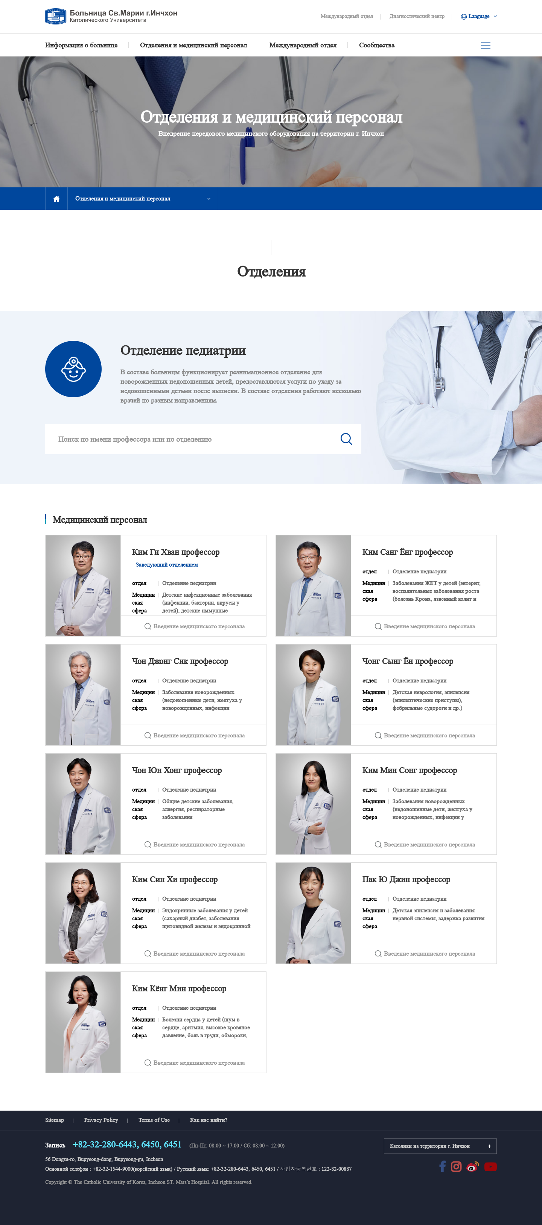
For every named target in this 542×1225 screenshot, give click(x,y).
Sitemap (54, 1120)
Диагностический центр (417, 16)
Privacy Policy (101, 1120)
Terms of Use (154, 1120)
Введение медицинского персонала (193, 626)
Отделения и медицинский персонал (122, 198)
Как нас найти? (208, 1120)
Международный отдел (347, 16)
